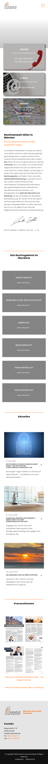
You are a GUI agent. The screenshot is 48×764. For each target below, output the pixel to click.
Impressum (19, 759)
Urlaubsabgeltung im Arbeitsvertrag (22, 575)
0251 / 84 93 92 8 (13, 738)
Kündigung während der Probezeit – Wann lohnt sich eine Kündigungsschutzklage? (21, 519)
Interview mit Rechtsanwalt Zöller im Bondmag (24, 687)
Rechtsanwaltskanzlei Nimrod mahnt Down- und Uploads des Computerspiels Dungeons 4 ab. (22, 465)
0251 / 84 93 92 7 (13, 736)
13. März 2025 (11, 461)
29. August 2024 (12, 572)
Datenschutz (30, 759)
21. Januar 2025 (11, 515)
